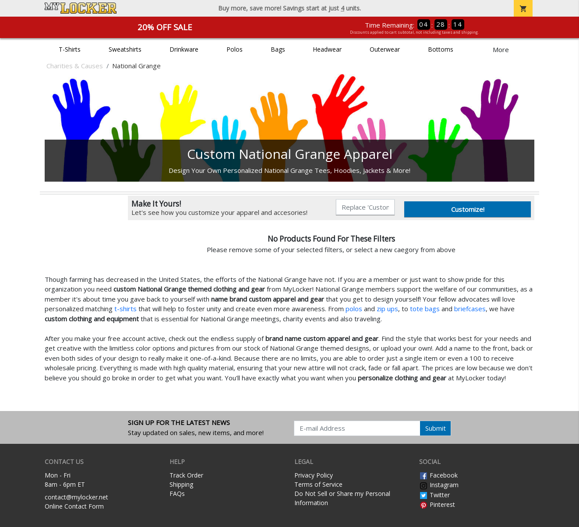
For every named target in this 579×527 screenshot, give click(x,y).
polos (354, 308)
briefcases (470, 308)
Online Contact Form (74, 506)
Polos (234, 49)
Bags (278, 49)
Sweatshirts (125, 49)
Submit (435, 428)
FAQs (177, 493)
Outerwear (385, 49)
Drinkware (183, 49)
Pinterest (437, 504)
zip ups (387, 308)
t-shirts (125, 308)
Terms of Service (318, 484)
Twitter (434, 495)
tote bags (425, 308)
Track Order (186, 475)
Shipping (181, 484)
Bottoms (440, 49)
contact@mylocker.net (76, 497)
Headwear (327, 49)
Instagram (439, 485)
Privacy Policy (313, 475)
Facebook (438, 475)
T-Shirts (70, 49)
